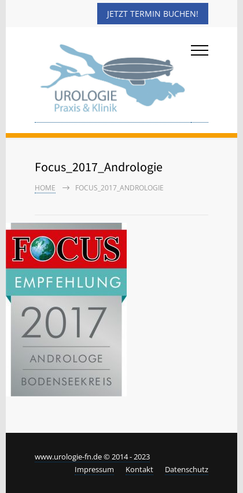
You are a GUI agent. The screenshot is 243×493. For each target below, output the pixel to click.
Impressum (94, 469)
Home (45, 188)
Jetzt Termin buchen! (152, 13)
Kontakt (139, 469)
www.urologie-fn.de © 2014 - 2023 (92, 456)
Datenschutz (186, 469)
